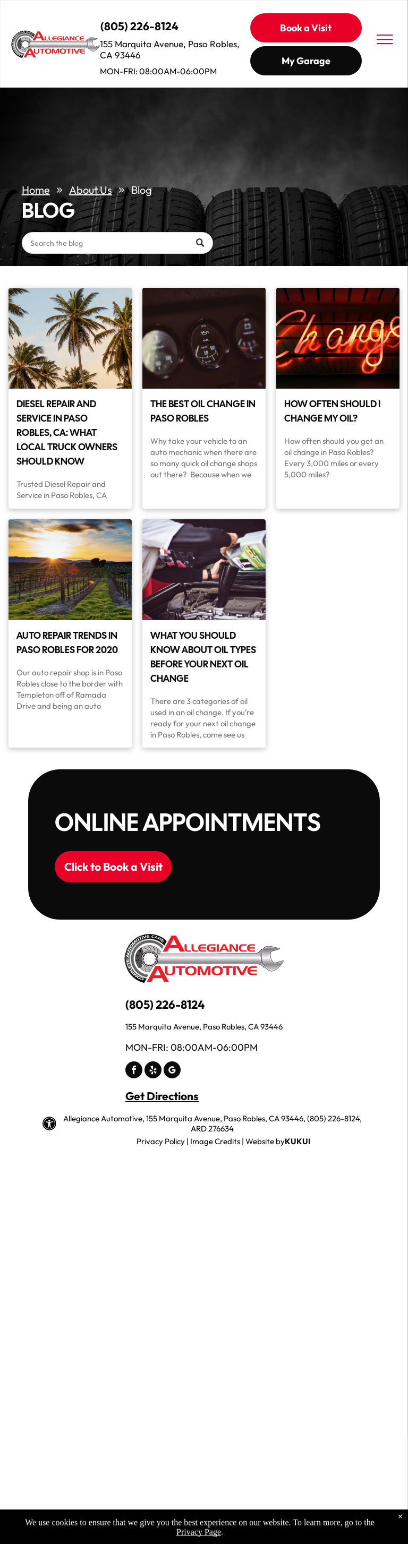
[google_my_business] (172, 1071)
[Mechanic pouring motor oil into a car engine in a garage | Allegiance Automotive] (204, 569)
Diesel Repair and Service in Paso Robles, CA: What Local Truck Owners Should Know (66, 432)
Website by (265, 1141)
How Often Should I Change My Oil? (332, 411)
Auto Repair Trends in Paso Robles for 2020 (67, 642)
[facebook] (133, 1071)
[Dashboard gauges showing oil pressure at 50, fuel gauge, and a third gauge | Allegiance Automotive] (204, 338)
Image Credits (215, 1141)
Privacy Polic (159, 1141)
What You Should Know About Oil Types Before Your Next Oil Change (203, 656)
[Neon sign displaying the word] (338, 338)
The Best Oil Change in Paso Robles (203, 411)
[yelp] (153, 1071)
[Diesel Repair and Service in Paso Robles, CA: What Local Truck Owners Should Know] (70, 338)
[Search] (117, 243)
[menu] (384, 39)
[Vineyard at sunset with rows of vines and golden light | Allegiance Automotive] (70, 569)
